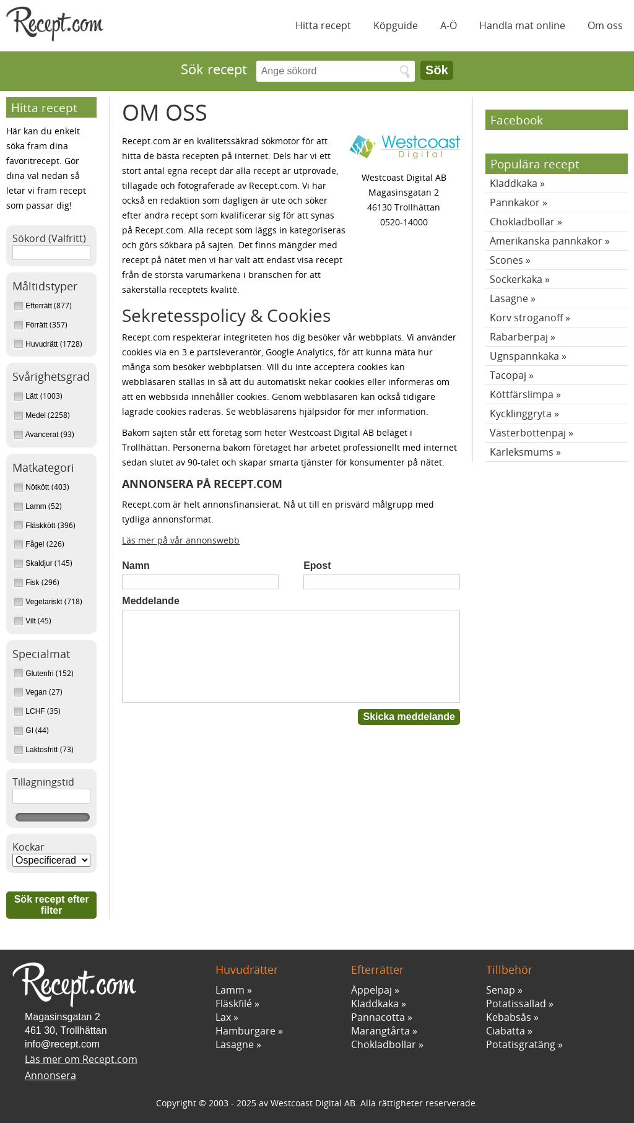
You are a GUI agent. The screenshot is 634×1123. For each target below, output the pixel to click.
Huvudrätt (36, 344)
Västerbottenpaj (528, 433)
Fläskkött (35, 525)
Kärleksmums (522, 452)
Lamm (30, 506)
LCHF (29, 711)
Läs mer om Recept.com (81, 1059)
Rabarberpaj (519, 337)
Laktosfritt (36, 749)
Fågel (29, 544)
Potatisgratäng (520, 1044)
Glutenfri (34, 673)
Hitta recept (323, 25)
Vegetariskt (38, 601)
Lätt (26, 396)
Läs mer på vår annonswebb (181, 540)
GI (23, 730)
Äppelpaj (371, 990)
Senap (500, 990)
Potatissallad (516, 1003)
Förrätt (31, 325)
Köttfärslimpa (522, 394)
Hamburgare (245, 1031)
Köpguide (395, 25)
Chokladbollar (522, 221)
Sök (436, 70)
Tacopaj (508, 375)
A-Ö (448, 25)
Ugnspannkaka (524, 356)
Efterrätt (33, 305)
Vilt (25, 621)
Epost (317, 565)
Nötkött (31, 487)
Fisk (26, 582)
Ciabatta (505, 1031)
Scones (506, 260)
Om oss (605, 25)
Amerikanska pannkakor (546, 241)
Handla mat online (522, 25)
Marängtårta (380, 1031)
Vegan (30, 692)
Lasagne (509, 298)
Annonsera (50, 1075)
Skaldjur (33, 563)
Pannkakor (515, 202)
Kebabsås (508, 1017)
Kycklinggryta (521, 413)
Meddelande (150, 601)
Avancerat (36, 434)
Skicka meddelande (409, 716)
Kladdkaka (513, 183)
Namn (135, 565)
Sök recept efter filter (51, 905)
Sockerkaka (516, 279)
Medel (30, 415)
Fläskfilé (233, 1003)
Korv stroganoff (526, 317)
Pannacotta (378, 1017)
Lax (223, 1017)
